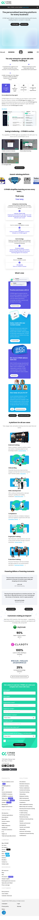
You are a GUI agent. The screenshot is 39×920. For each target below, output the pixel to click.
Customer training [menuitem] (23, 785)
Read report (14, 375)
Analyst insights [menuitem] (6, 878)
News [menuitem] (5, 854)
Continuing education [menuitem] (24, 814)
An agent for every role (6, 88)
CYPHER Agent (15, 24)
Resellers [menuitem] (4, 859)
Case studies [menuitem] (5, 893)
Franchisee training (18, 565)
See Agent (4, 109)
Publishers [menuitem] (4, 823)
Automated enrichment (24, 88)
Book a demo (24, 24)
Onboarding (23, 473)
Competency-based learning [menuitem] (26, 833)
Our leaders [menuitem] (5, 847)
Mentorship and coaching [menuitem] (25, 806)
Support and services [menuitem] (7, 806)
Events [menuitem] (6, 856)
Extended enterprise (20, 409)
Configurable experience (33, 88)
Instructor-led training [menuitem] (24, 831)
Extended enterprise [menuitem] (24, 783)
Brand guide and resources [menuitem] (8, 880)
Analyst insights (11, 609)
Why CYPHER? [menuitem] (5, 843)
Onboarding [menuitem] (22, 794)
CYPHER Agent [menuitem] (8, 800)
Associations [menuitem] (5, 817)
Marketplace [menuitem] (5, 804)
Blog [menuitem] (3, 872)
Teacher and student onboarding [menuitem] (24, 828)
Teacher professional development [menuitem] (24, 824)
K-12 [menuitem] (3, 831)
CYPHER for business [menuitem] (7, 794)
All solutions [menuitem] (22, 781)
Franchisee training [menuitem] (24, 792)
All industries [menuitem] (5, 813)
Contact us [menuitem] (4, 862)
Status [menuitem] (3, 909)
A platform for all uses (15, 88)
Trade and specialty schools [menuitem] (9, 836)
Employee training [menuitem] (23, 796)
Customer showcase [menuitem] (7, 895)
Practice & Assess (15, 305)
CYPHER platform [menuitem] (6, 785)
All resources (13, 415)
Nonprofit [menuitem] (4, 819)
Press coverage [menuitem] (6, 885)
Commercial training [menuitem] (24, 790)
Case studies (29, 609)
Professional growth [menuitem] (24, 800)
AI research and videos (24, 415)
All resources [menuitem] (5, 870)
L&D (12, 409)
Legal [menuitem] (18, 903)
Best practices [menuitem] (5, 891)
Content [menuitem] (6, 802)
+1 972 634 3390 (5, 763)
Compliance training (13, 519)
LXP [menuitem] (3, 790)
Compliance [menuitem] (22, 802)
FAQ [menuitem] (3, 874)
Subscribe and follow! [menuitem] (7, 883)
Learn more (26, 7)
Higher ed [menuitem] (4, 833)
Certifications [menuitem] (22, 835)
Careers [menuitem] (6, 849)
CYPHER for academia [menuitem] (7, 796)
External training (22, 450)
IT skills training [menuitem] (23, 812)
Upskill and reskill (18, 496)
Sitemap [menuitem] (19, 906)
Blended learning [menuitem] (23, 817)
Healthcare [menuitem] (4, 827)
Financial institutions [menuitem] (7, 829)
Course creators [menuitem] (6, 821)
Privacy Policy (20, 740)
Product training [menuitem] (23, 810)
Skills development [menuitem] (24, 798)
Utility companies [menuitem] (6, 825)
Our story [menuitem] (4, 845)
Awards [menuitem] (3, 851)
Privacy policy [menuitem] (5, 906)
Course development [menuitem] (7, 792)
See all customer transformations (19, 676)
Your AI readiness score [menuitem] (8, 783)
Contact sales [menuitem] (5, 864)
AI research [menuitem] (7, 877)
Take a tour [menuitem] (7, 798)
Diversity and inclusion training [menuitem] (27, 808)
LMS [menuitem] (3, 788)
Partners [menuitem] (4, 857)
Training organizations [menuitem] (7, 815)
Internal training (18, 542)
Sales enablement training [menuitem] (26, 804)
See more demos (19, 167)
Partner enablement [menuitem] (24, 788)
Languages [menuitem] (4, 903)
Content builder (15, 340)
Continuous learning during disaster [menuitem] (26, 820)
